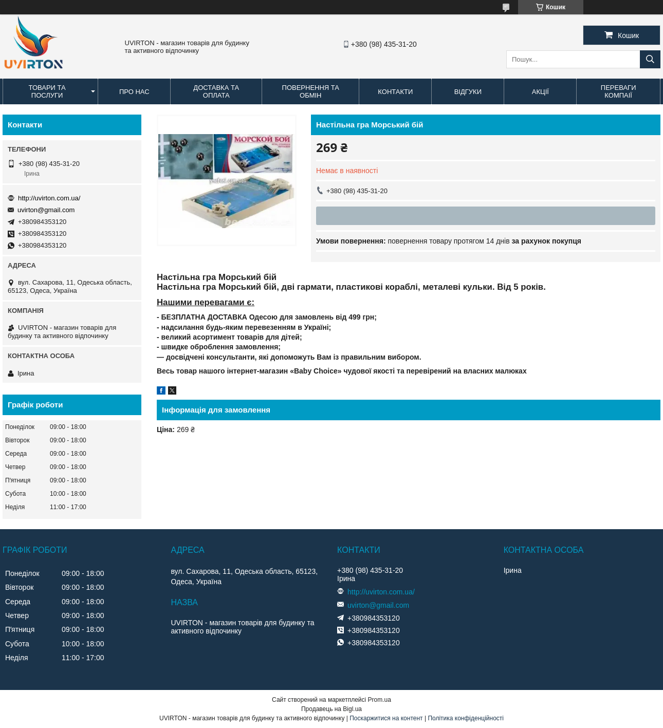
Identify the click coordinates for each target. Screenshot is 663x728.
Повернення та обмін (310, 91)
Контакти (395, 92)
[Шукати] (650, 59)
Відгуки (468, 92)
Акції (540, 92)
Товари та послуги (47, 91)
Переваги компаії (618, 91)
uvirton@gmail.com (46, 210)
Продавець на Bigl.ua (331, 709)
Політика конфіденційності (466, 718)
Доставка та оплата (216, 91)
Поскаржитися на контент (385, 718)
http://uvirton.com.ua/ (49, 198)
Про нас (134, 92)
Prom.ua (379, 699)
